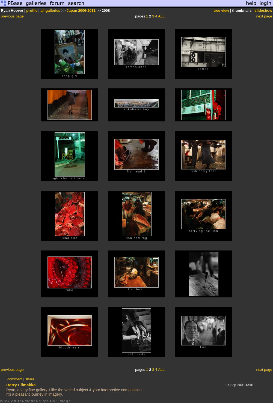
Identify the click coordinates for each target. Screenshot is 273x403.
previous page (12, 16)
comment (14, 379)
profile (31, 10)
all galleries (50, 10)
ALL (161, 16)
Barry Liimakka (21, 385)
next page (264, 16)
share (29, 379)
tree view (221, 10)
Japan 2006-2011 (81, 10)
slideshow (263, 10)
